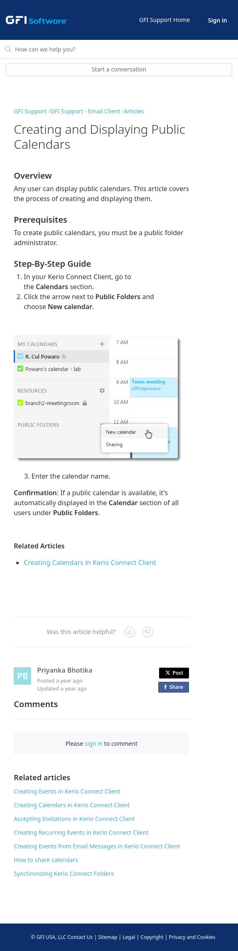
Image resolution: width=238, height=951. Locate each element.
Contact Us (80, 937)
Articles (134, 111)
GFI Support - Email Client (85, 111)
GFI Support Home (164, 20)
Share (175, 687)
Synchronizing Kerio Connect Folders (64, 873)
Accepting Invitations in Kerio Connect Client (74, 819)
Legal (129, 937)
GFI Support (30, 111)
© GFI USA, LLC (48, 937)
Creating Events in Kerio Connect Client (67, 791)
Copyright (151, 937)
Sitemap (107, 937)
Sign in (217, 20)
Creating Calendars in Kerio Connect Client (90, 562)
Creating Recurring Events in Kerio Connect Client (81, 832)
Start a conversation (119, 69)
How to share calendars (46, 860)
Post (174, 672)
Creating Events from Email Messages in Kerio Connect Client (97, 846)
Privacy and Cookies (192, 937)
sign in (94, 743)
